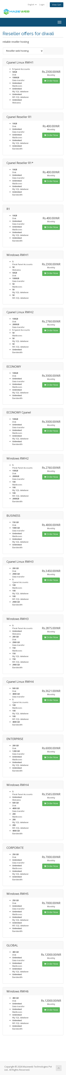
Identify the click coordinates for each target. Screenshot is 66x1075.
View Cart (56, 4)
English (32, 4)
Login (42, 4)
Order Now (51, 80)
